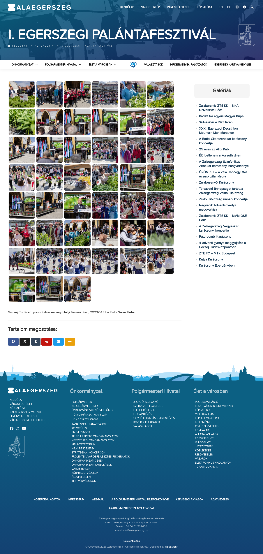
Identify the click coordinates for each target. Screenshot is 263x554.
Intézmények (204, 422)
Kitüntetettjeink (83, 444)
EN (221, 7)
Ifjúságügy (203, 442)
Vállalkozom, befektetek (28, 420)
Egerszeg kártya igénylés (232, 64)
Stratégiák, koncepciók (88, 452)
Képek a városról (207, 418)
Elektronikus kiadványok (213, 462)
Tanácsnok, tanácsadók (89, 424)
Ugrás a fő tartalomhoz (246, 2)
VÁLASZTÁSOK (153, 64)
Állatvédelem (81, 477)
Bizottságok (81, 432)
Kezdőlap (127, 7)
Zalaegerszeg (39, 7)
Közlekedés (203, 450)
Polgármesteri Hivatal (61, 64)
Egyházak (202, 430)
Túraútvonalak (206, 466)
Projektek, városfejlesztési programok (101, 456)
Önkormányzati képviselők (91, 410)
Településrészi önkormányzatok (95, 436)
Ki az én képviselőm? (85, 419)
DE (229, 7)
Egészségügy (204, 438)
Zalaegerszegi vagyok (26, 412)
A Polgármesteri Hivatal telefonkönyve (140, 499)
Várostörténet (178, 7)
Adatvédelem (220, 499)
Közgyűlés (79, 428)
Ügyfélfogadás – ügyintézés (154, 418)
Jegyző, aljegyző (145, 402)
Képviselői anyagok (189, 499)
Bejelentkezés (131, 541)
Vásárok (201, 458)
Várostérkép (150, 7)
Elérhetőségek (144, 410)
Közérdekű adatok (146, 422)
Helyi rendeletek (83, 448)
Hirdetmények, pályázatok (188, 64)
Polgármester (82, 402)
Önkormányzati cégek (87, 460)
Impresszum (76, 499)
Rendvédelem (204, 454)
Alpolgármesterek (85, 406)
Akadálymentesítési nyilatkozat (131, 508)
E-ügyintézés (142, 414)
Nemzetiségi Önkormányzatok (93, 440)
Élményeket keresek (24, 416)
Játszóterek (204, 446)
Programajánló (206, 402)
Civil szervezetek (207, 426)
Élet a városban (100, 64)
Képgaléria (204, 7)
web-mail (98, 499)
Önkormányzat (22, 64)
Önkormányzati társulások (92, 464)
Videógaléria (204, 414)
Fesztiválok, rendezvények (214, 406)
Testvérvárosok (84, 481)
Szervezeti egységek (148, 406)
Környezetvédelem (85, 473)
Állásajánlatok (206, 434)
